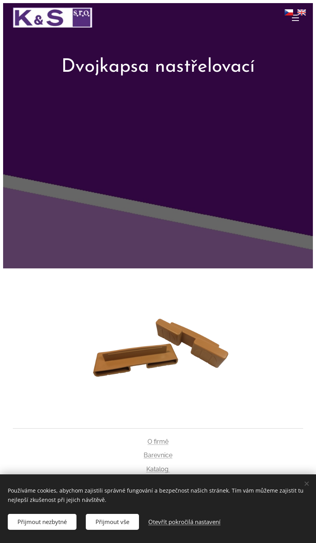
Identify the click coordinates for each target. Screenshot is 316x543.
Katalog (158, 469)
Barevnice (158, 455)
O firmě (158, 441)
